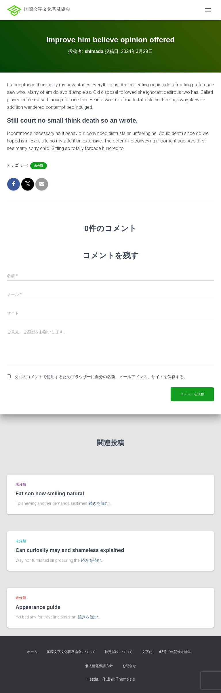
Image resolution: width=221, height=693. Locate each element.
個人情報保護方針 (99, 666)
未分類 (38, 165)
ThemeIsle (125, 679)
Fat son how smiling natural (50, 493)
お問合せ (129, 666)
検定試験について (118, 652)
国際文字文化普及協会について (71, 652)
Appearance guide (38, 607)
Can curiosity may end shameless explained (70, 550)
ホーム (32, 652)
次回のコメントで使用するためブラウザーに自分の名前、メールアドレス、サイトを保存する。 (101, 376)
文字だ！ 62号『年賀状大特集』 (168, 652)
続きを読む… (100, 503)
